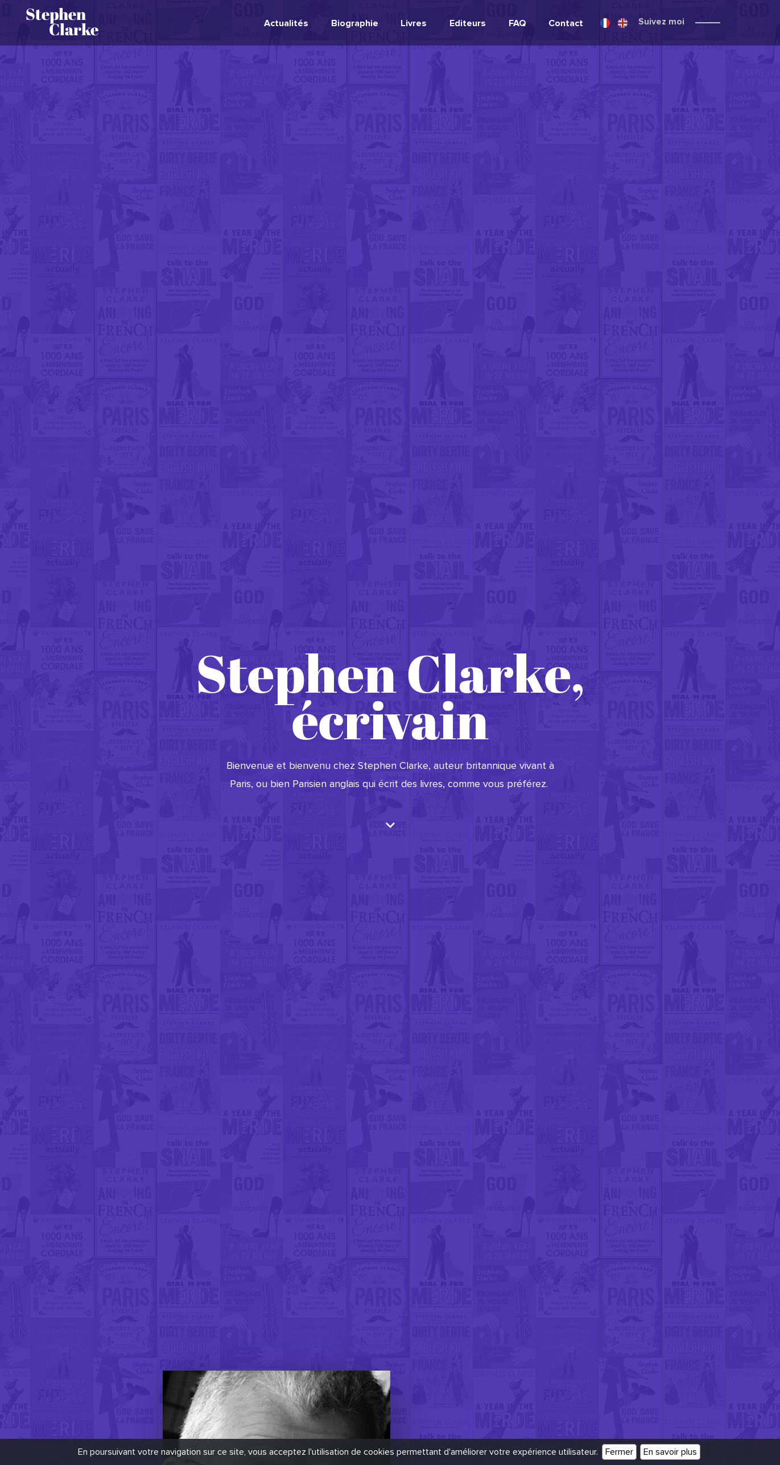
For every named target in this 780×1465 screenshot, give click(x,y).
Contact (565, 23)
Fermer (619, 1451)
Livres (414, 23)
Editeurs (467, 23)
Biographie (354, 23)
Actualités (286, 23)
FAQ (517, 23)
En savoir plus (670, 1451)
